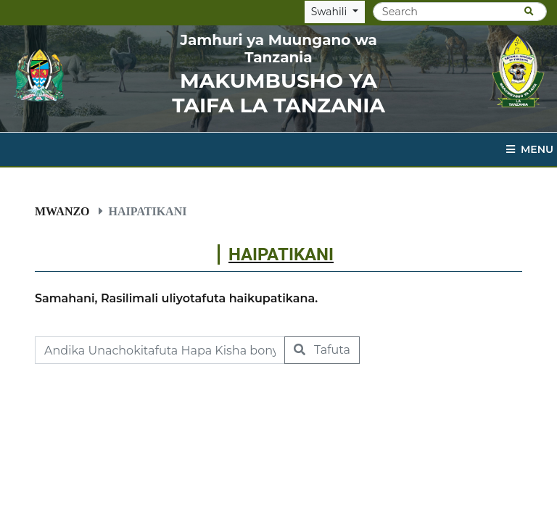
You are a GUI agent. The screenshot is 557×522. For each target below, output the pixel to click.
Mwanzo (62, 211)
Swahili (330, 11)
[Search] (460, 11)
